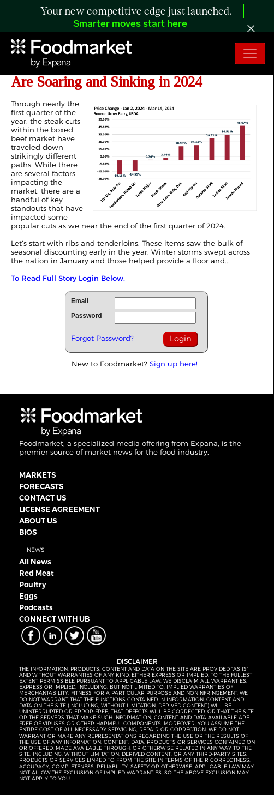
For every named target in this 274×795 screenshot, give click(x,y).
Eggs (28, 596)
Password (86, 316)
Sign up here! (174, 363)
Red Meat (36, 573)
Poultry (32, 584)
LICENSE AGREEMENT (59, 509)
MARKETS (37, 475)
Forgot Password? (102, 338)
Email (79, 301)
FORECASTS (41, 486)
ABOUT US (38, 520)
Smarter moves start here (130, 24)
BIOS (28, 532)
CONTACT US (42, 497)
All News (35, 561)
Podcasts (36, 607)
